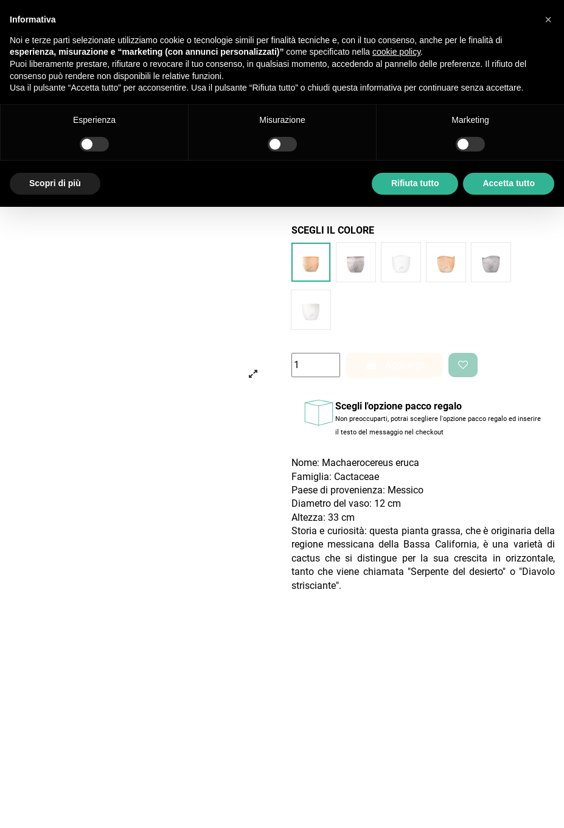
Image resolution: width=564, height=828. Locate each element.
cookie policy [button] (396, 52)
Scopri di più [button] (55, 183)
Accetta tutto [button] (508, 183)
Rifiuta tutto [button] (415, 183)
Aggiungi (394, 365)
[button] (548, 19)
